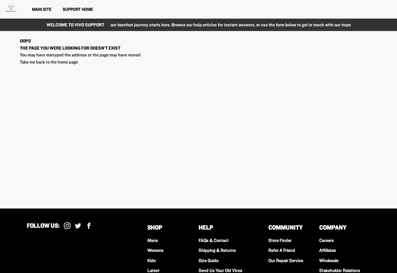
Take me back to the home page (49, 62)
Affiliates (327, 250)
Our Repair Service (285, 260)
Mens (152, 240)
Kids (151, 260)
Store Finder (280, 240)
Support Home (78, 9)
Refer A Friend (281, 250)
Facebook (89, 225)
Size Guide (208, 260)
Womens (155, 250)
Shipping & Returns (217, 250)
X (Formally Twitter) (78, 225)
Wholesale (328, 260)
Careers (326, 240)
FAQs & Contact (213, 240)
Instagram (67, 225)
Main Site (41, 9)
